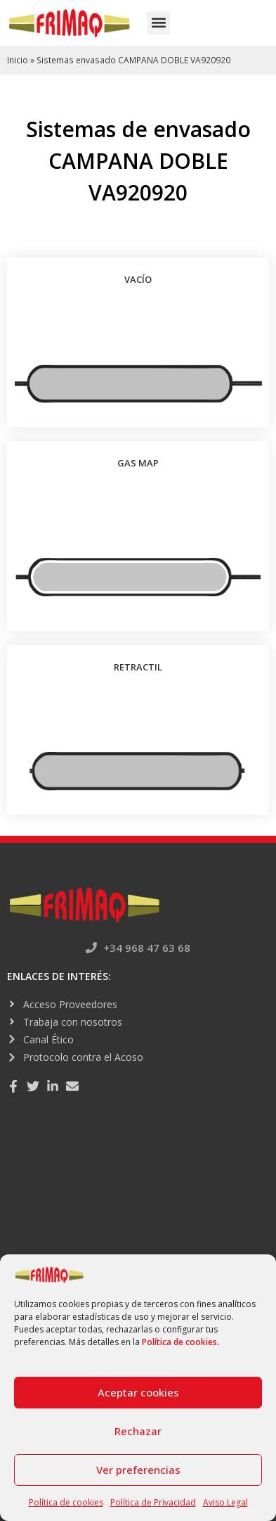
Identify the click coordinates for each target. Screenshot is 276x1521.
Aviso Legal (225, 1502)
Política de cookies (179, 1342)
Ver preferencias (138, 1470)
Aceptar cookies (138, 1392)
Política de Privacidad (153, 1502)
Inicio (17, 59)
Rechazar (138, 1431)
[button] (158, 22)
